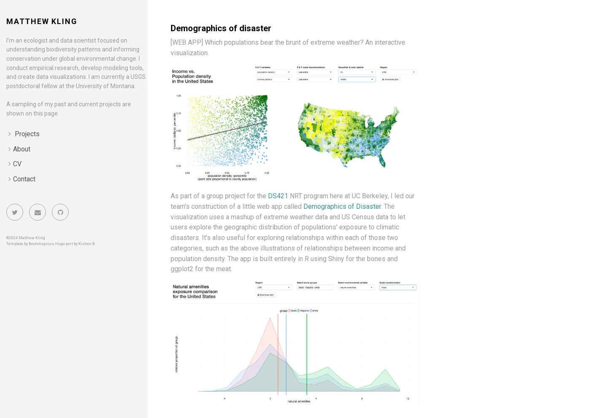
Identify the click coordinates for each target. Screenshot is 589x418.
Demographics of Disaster (342, 206)
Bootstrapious (41, 244)
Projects (27, 134)
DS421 (278, 196)
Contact (24, 179)
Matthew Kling (41, 21)
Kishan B (86, 244)
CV (17, 164)
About (21, 149)
